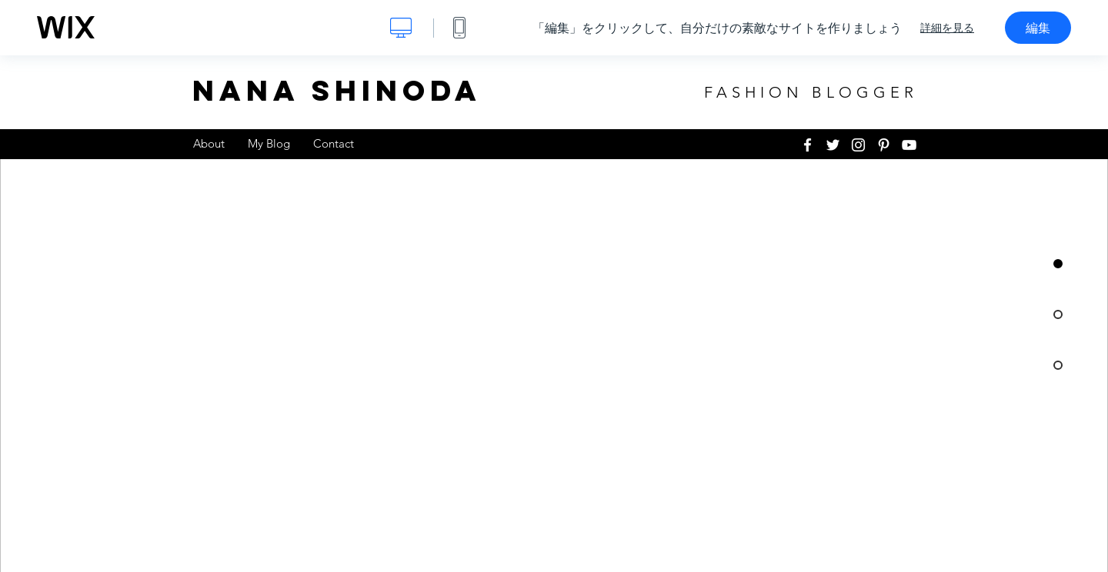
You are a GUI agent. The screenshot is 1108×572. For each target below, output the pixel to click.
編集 (1038, 27)
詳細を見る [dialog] (947, 28)
